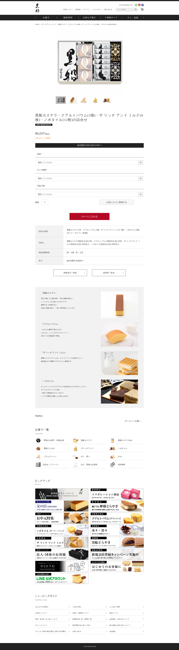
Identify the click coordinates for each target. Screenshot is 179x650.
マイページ (86, 9)
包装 (39, 154)
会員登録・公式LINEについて (119, 619)
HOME (37, 24)
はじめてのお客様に (42, 607)
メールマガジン (96, 9)
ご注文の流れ (76, 607)
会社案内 (112, 631)
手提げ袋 (41, 186)
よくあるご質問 (114, 607)
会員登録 (77, 9)
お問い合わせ (108, 9)
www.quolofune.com (126, 5)
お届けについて (68, 9)
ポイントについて (41, 625)
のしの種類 (42, 170)
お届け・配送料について (80, 613)
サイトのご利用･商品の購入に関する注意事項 (50, 631)
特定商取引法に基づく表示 (81, 625)
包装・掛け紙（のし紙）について (46, 619)
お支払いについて (41, 613)
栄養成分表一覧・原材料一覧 (82, 619)
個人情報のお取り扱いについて (119, 625)
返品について (113, 613)
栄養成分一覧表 (70, 273)
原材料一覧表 (109, 273)
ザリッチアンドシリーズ (48, 24)
